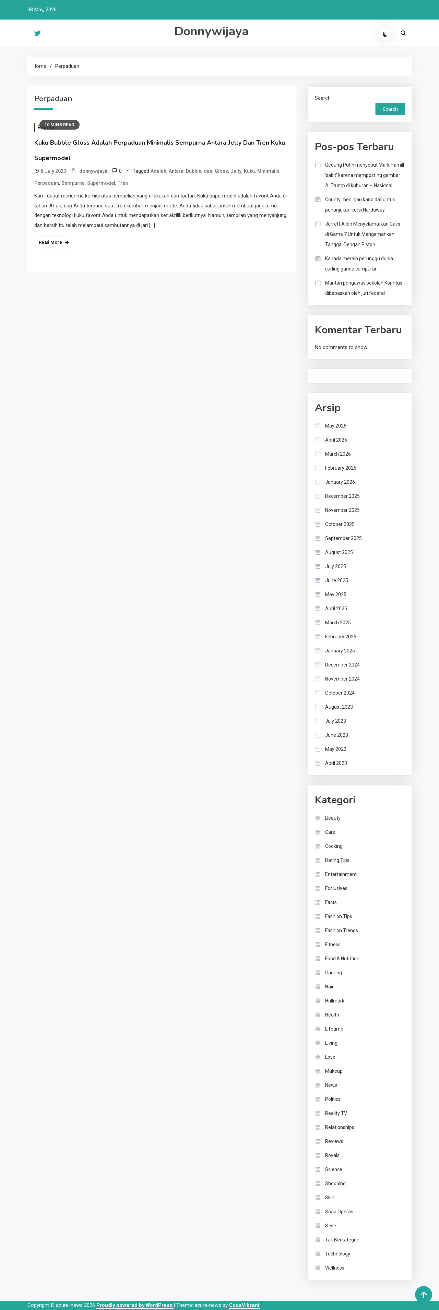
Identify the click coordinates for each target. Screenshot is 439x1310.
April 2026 (336, 440)
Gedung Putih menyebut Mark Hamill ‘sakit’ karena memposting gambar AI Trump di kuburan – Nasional (364, 175)
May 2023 (335, 749)
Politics (333, 1099)
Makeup (334, 1071)
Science (333, 1169)
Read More (50, 242)
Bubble (193, 171)
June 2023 (336, 735)
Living (331, 1043)
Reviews (334, 1141)
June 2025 (336, 580)
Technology (337, 1254)
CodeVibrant (244, 1305)
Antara (176, 171)
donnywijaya (93, 171)
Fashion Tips (338, 916)
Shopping (335, 1183)
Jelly (235, 171)
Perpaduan (46, 183)
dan (208, 171)
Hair (329, 986)
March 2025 (338, 622)
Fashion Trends (341, 930)
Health (332, 1015)
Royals (332, 1155)
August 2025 (339, 552)
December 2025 (342, 496)
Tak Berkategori (342, 1239)
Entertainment (341, 874)
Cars (330, 832)
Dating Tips (337, 860)
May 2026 (335, 426)
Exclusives (336, 888)
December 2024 (342, 665)
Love (330, 1057)
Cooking (334, 846)
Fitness (333, 944)
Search (323, 98)
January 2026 (340, 482)
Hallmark (334, 1000)
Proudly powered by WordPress (135, 1305)
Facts (331, 902)
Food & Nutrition (342, 958)
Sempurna (73, 183)
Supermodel (101, 183)
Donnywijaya (211, 31)
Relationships (339, 1127)
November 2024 (342, 679)
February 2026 (340, 468)
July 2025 (335, 566)
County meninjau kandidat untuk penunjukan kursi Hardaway (360, 205)
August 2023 (339, 707)
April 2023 (336, 763)
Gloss (221, 171)
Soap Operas (339, 1211)
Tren (123, 183)
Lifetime (334, 1029)
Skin (329, 1197)
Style (330, 1225)
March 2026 (338, 454)
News (331, 1085)
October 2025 (340, 524)
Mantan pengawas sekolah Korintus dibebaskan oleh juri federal (363, 288)
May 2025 (335, 594)
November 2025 (342, 510)
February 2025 (340, 636)
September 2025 (343, 538)
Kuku (249, 171)
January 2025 (340, 650)
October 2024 (340, 693)
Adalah (158, 171)
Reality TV (336, 1113)
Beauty (333, 818)
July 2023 (335, 721)
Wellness (334, 1268)
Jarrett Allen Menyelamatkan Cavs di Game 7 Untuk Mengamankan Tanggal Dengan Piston (362, 234)
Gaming (333, 972)
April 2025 (336, 608)
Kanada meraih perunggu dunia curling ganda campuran (359, 264)
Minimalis (268, 171)
